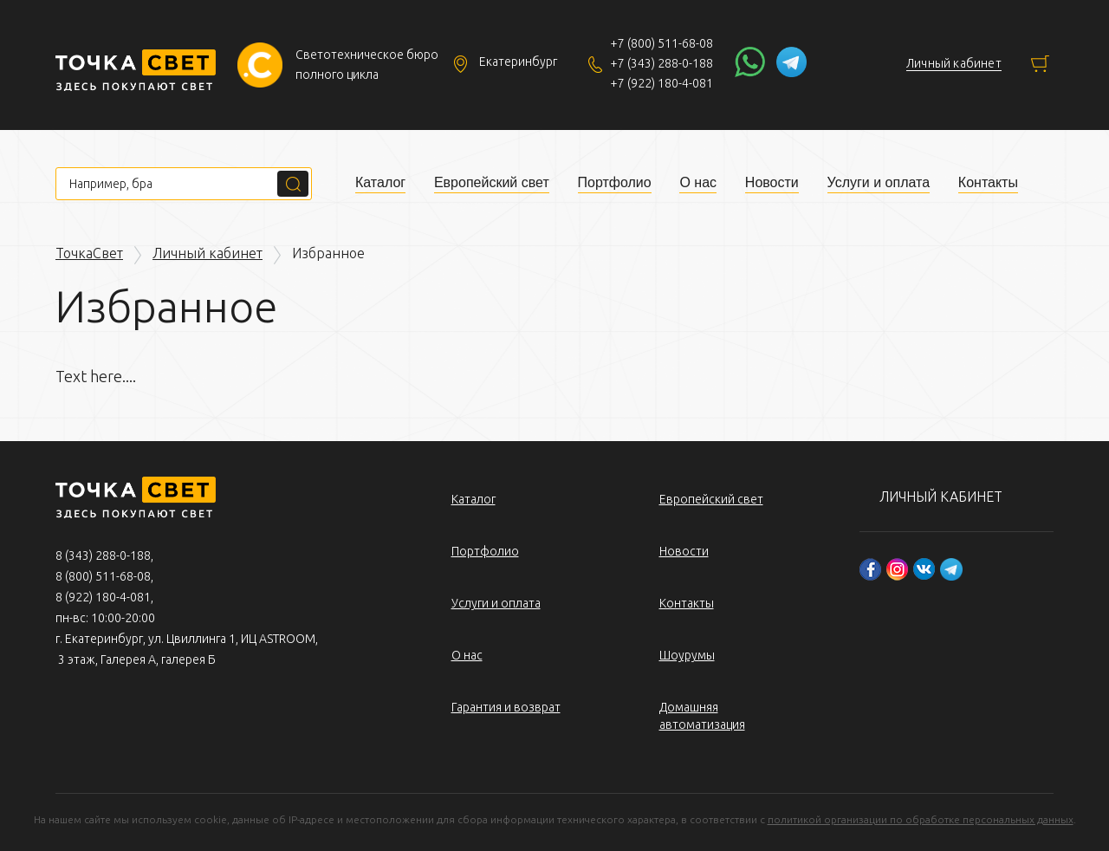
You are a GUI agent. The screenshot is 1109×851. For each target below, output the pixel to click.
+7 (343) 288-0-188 (661, 63)
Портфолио (615, 182)
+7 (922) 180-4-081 (661, 83)
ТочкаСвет (89, 253)
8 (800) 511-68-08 (103, 576)
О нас (698, 182)
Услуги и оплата (879, 182)
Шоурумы (687, 655)
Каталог (380, 182)
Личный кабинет (207, 253)
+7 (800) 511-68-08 (661, 43)
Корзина (1040, 63)
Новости (772, 182)
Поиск (292, 184)
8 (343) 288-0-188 (103, 555)
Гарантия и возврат (506, 707)
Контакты (988, 182)
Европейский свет (491, 182)
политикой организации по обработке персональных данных (920, 819)
